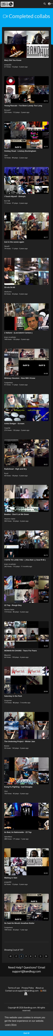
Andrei (6, 746)
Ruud (6, 473)
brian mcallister (10, 337)
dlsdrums (7, 292)
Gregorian (8, 700)
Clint (5, 155)
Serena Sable (9, 610)
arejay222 (7, 65)
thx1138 (7, 201)
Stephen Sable (9, 519)
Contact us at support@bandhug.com (22, 991)
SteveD (6, 246)
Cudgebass (8, 383)
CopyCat (7, 428)
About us (40, 988)
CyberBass (8, 837)
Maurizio (7, 655)
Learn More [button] (11, 1025)
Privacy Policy (28, 988)
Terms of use (14, 988)
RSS (43, 991)
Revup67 (7, 110)
